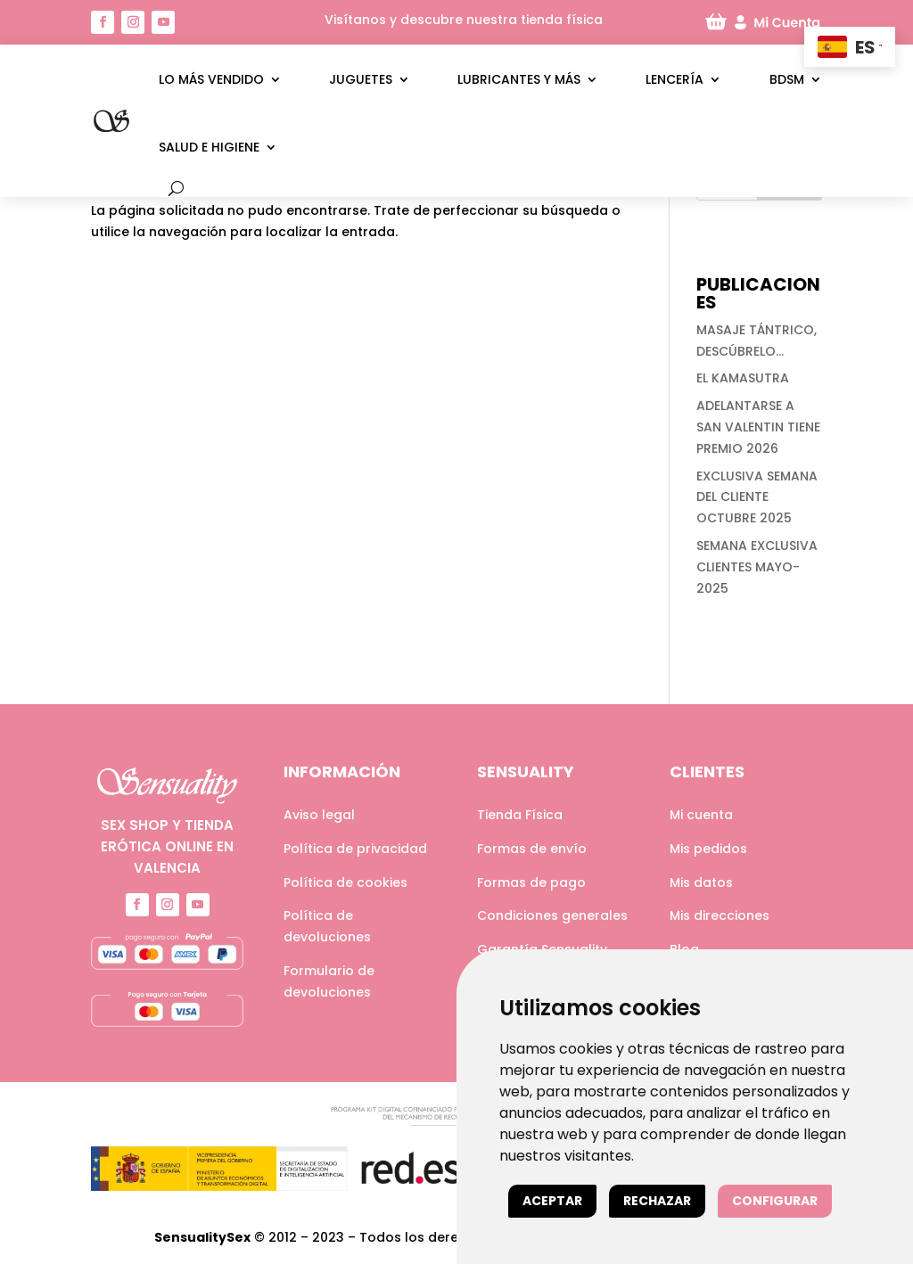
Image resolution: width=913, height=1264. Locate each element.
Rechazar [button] (657, 1201)
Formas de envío (532, 849)
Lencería (674, 79)
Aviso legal (319, 815)
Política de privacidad (355, 849)
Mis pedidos (708, 849)
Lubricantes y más (518, 79)
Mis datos (701, 882)
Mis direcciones (719, 915)
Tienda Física (520, 815)
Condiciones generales (552, 915)
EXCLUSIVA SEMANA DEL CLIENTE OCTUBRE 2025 (757, 497)
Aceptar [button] (552, 1201)
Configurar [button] (775, 1201)
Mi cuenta (701, 815)
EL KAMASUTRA (742, 378)
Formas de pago (531, 882)
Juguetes (360, 79)
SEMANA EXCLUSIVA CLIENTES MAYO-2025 (757, 567)
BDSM (786, 79)
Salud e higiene (209, 147)
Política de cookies (345, 882)
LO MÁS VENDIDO (211, 79)
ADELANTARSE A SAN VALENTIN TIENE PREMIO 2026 (758, 427)
